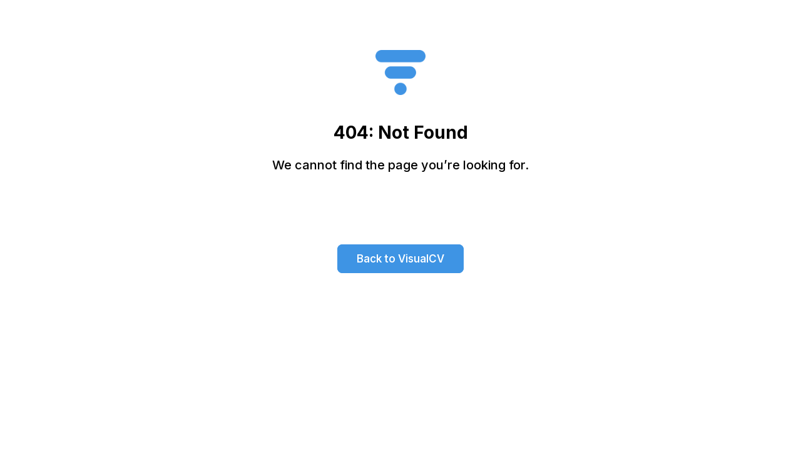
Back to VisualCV (400, 258)
